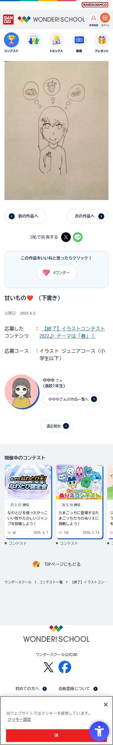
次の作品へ (85, 216)
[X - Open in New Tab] (66, 237)
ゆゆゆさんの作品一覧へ (69, 399)
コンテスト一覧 (51, 582)
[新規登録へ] (94, 18)
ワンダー (54, 272)
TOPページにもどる (62, 564)
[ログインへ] (105, 18)
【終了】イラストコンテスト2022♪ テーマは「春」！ (90, 582)
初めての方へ (27, 689)
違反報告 (53, 426)
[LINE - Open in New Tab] (78, 237)
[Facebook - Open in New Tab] (64, 667)
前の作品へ (28, 216)
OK (56, 735)
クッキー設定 (19, 719)
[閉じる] (105, 704)
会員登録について (74, 689)
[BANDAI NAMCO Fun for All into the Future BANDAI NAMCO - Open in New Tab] (95, 5)
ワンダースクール (18, 582)
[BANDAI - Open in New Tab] (8, 20)
